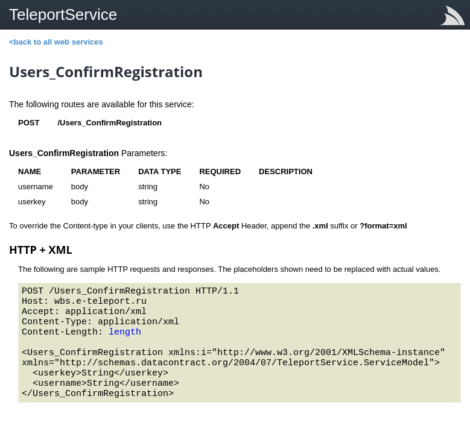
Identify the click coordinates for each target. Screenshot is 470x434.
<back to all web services (56, 41)
